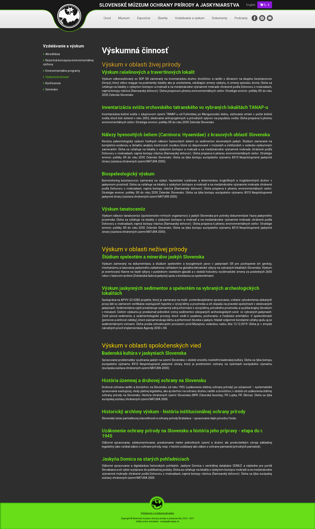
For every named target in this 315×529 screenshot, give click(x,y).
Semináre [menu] (50, 89)
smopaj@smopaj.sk (169, 521)
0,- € (265, 4)
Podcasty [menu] (241, 18)
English (250, 4)
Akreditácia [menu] (51, 54)
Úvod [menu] (107, 18)
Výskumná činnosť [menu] (56, 77)
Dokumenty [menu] (219, 18)
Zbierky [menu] (163, 18)
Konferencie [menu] (52, 83)
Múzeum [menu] (124, 18)
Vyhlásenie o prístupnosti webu (157, 513)
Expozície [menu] (143, 18)
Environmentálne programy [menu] (61, 70)
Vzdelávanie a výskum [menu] (190, 18)
